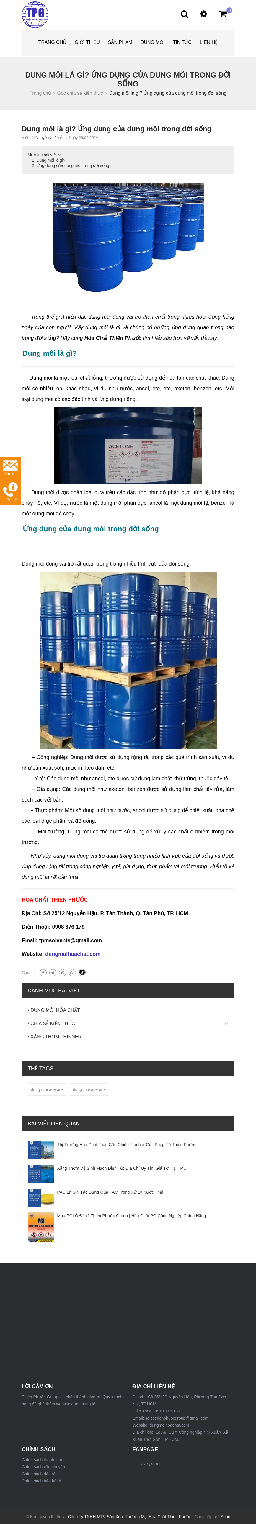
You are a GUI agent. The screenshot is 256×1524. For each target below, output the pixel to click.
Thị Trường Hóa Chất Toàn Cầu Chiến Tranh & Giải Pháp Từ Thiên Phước (127, 1144)
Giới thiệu (87, 42)
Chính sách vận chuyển (43, 1466)
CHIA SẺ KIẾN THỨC (53, 1023)
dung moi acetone (47, 1089)
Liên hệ (209, 42)
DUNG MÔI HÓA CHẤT (55, 1010)
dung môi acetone (89, 1089)
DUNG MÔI (153, 42)
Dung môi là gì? (51, 160)
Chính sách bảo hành (41, 1481)
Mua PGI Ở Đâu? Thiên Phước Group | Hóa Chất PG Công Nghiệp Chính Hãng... (133, 1215)
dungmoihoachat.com (72, 954)
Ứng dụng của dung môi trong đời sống (73, 165)
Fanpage (150, 1463)
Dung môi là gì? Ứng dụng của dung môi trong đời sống (117, 129)
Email (10, 468)
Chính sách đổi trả (39, 1473)
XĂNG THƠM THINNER (56, 1036)
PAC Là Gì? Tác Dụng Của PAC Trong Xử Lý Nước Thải (110, 1192)
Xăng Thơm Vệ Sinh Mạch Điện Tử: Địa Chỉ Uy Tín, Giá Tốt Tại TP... (121, 1168)
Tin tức (182, 42)
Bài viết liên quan (54, 1124)
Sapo (225, 1516)
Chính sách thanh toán (42, 1459)
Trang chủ (52, 42)
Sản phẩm (120, 42)
